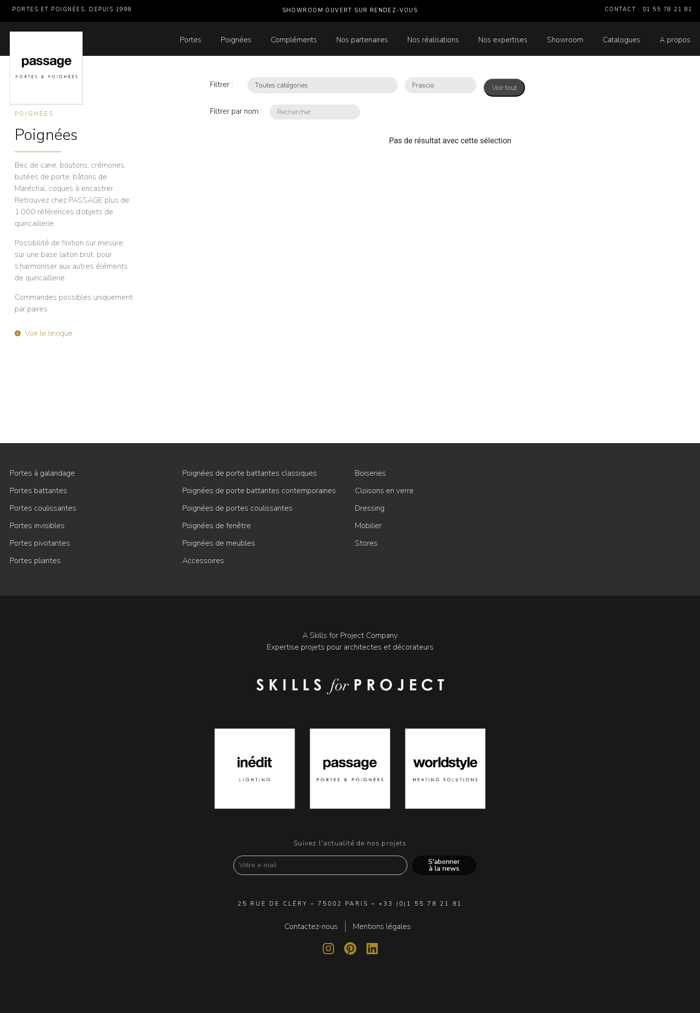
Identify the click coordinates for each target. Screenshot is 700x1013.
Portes (190, 40)
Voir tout (504, 87)
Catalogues (621, 40)
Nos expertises (502, 40)
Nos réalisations (433, 40)
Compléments (294, 40)
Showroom (565, 40)
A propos (675, 40)
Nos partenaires (362, 40)
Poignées (236, 40)
